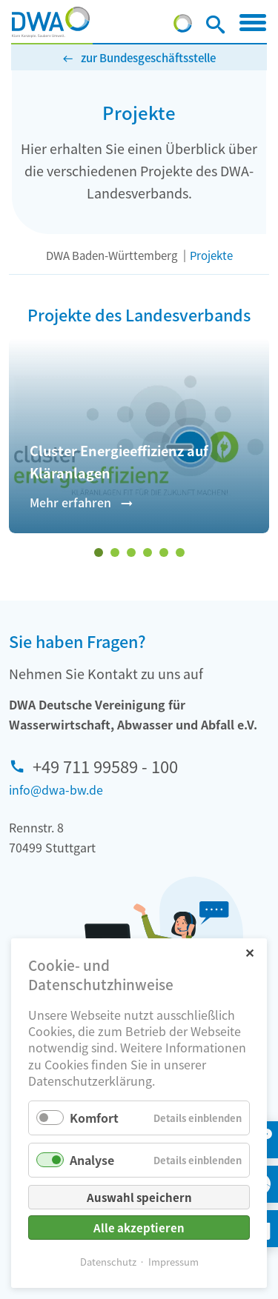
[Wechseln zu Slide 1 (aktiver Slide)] (98, 552)
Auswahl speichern (139, 1197)
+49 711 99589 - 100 (105, 766)
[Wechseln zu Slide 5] (163, 552)
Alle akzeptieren (139, 1227)
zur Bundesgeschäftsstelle (148, 57)
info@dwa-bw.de (56, 789)
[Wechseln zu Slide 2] (114, 552)
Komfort (94, 1117)
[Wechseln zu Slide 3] (131, 552)
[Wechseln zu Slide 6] (180, 552)
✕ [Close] (249, 952)
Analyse (92, 1160)
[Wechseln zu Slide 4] (147, 552)
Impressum (173, 1262)
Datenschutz (108, 1262)
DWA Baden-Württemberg (111, 255)
